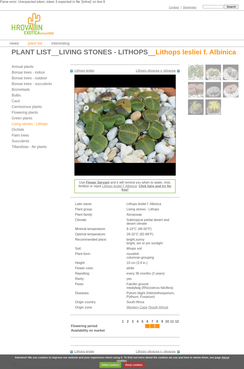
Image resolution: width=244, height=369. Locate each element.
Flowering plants (25, 112)
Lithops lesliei (84, 70)
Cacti (16, 101)
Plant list (35, 43)
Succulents (20, 141)
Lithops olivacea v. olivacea (156, 70)
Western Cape (137, 307)
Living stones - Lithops (103, 52)
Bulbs (16, 95)
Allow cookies (110, 364)
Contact (174, 7)
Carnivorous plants (27, 107)
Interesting (60, 43)
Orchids (18, 130)
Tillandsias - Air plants (29, 147)
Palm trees (20, 135)
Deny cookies (134, 364)
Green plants (22, 118)
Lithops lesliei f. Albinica (119, 186)
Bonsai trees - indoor (28, 72)
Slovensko (189, 7)
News (14, 43)
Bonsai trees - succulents (32, 84)
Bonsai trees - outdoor (29, 78)
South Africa (158, 307)
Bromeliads (21, 89)
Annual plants (23, 67)
